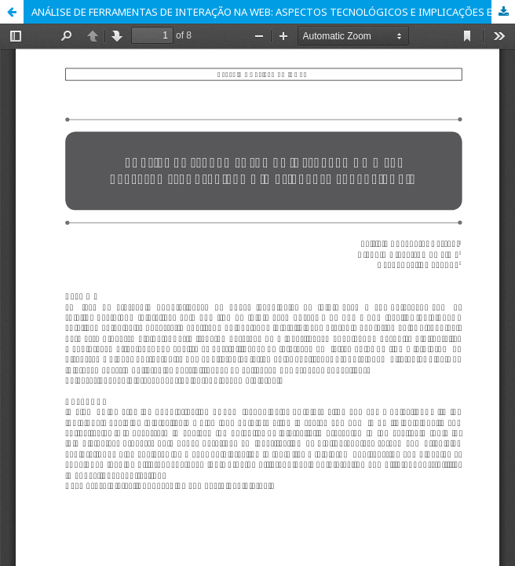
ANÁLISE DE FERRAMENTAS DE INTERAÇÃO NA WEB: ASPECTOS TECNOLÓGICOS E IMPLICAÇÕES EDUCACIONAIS (273, 12)
